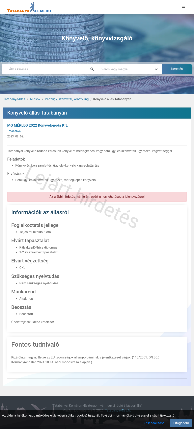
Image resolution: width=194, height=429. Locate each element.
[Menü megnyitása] (183, 6)
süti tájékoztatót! (164, 415)
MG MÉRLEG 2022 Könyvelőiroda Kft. (37, 125)
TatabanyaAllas (14, 99)
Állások (35, 99)
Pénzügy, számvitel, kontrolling (67, 99)
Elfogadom (181, 423)
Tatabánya (14, 131)
